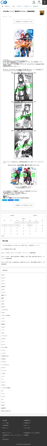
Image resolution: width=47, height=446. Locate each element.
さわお (2, 332)
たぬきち (3, 384)
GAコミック (5, 427)
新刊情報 (5, 420)
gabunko (3, 286)
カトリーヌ (3, 370)
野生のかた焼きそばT (6, 411)
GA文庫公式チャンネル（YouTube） (32, 432)
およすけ (3, 338)
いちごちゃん (4, 335)
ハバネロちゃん (4, 309)
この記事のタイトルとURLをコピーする (23, 21)
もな (2, 399)
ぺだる (2, 318)
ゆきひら (3, 306)
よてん (2, 341)
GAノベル (27, 425)
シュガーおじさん (5, 364)
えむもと (3, 367)
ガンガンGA (27, 427)
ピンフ (2, 393)
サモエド (3, 283)
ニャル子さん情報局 (5, 387)
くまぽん (10, 16)
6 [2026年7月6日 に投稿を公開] (4, 225)
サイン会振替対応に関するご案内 (8, 249)
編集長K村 (3, 408)
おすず (2, 274)
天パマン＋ (3, 292)
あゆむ (2, 303)
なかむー (3, 327)
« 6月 (2, 235)
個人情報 (26, 435)
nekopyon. (3, 358)
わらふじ (3, 402)
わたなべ (3, 277)
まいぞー (3, 396)
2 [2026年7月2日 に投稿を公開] (23, 222)
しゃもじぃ (3, 353)
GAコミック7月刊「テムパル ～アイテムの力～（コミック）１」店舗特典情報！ (18, 252)
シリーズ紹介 (6, 422)
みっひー (3, 344)
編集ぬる (3, 324)
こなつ (2, 376)
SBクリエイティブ (7, 432)
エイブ (2, 280)
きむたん (3, 312)
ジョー (2, 329)
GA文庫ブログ (28, 422)
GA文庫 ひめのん (5, 356)
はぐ (2, 390)
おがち (2, 301)
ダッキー (3, 382)
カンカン (3, 350)
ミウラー (3, 321)
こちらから (29, 186)
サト (2, 379)
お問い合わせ (6, 439)
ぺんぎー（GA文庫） (5, 315)
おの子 (2, 289)
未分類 (2, 405)
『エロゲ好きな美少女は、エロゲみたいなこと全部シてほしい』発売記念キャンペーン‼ (20, 245)
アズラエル (3, 361)
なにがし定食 (4, 347)
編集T (2, 298)
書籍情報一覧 (27, 420)
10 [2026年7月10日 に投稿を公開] (29, 225)
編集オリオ (3, 295)
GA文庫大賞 (5, 425)
